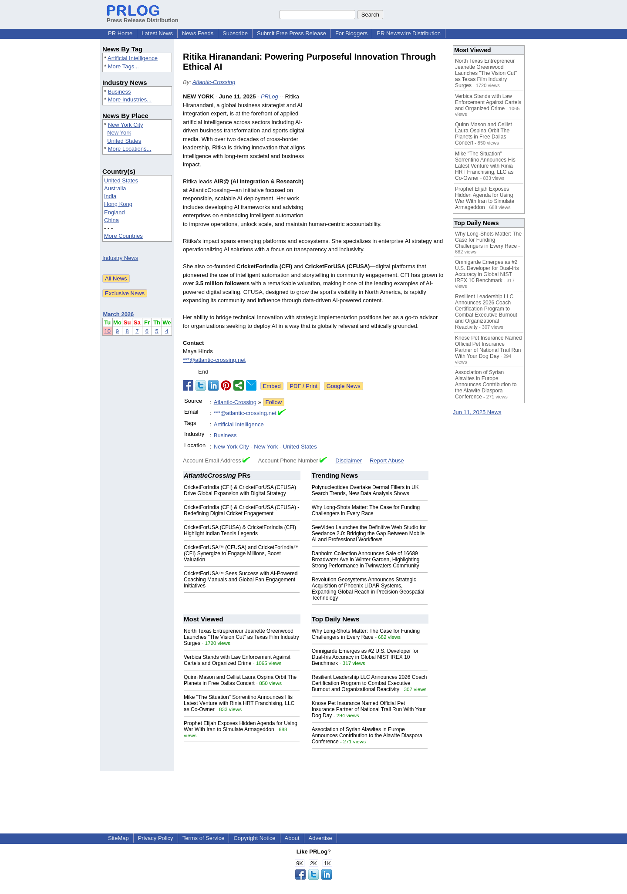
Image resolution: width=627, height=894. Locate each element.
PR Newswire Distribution (409, 33)
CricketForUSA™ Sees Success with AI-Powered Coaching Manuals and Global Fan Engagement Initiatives (240, 579)
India (110, 196)
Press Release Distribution (143, 17)
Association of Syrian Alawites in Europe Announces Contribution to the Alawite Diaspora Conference (367, 735)
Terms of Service (203, 838)
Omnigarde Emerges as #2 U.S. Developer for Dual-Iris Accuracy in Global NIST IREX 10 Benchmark (365, 657)
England (114, 212)
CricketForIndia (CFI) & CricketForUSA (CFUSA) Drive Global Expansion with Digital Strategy (240, 490)
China (111, 220)
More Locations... (130, 148)
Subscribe (235, 33)
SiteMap (118, 838)
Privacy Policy (155, 838)
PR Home (120, 33)
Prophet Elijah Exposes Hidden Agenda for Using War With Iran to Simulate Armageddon (240, 726)
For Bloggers (351, 33)
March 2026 (118, 314)
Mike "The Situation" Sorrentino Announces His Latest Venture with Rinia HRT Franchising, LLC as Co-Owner (239, 703)
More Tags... (123, 66)
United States (124, 141)
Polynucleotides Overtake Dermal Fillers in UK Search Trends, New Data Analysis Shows (365, 490)
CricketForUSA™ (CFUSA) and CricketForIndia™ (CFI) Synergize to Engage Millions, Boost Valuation (241, 553)
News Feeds (197, 33)
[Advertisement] (379, 156)
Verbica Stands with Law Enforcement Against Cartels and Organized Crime (237, 660)
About (292, 838)
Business (119, 91)
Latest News (157, 33)
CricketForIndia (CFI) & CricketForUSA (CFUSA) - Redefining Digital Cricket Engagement (241, 510)
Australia (115, 188)
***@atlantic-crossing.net (214, 360)
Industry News (120, 258)
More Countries (123, 236)
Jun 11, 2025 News (477, 412)
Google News (344, 386)
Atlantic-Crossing (213, 82)
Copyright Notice (254, 838)
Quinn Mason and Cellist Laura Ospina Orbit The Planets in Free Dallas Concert (240, 680)
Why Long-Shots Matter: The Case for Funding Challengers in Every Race (366, 510)
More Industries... (130, 99)
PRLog (269, 96)
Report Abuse (387, 460)
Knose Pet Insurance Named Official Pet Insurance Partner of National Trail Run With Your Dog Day (369, 709)
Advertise (320, 838)
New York (119, 132)
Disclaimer (348, 460)
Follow (274, 402)
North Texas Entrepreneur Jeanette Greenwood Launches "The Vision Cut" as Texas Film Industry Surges (241, 637)
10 (107, 331)
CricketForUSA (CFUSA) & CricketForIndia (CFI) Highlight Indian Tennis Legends (240, 530)
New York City (125, 124)
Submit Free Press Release (291, 33)
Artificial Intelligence (133, 58)
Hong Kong (118, 204)
